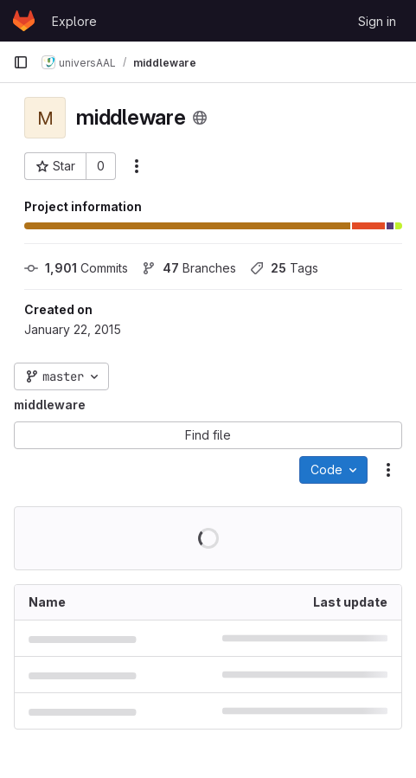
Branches (189, 267)
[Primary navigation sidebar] (21, 62)
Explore (74, 21)
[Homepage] (24, 21)
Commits (76, 267)
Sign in (377, 21)
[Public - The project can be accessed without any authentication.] (200, 118)
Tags (284, 267)
